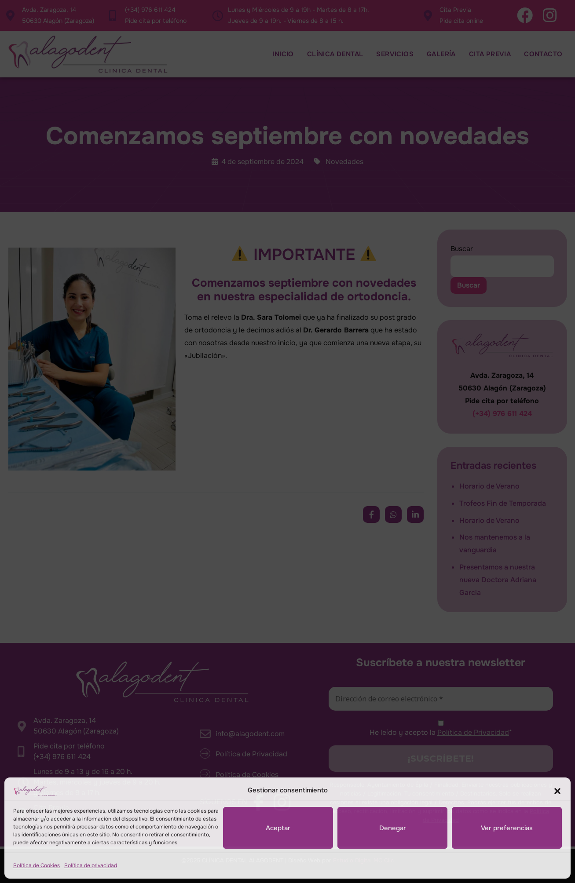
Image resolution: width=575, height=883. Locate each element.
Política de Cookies (36, 865)
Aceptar (278, 828)
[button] (557, 790)
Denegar (392, 828)
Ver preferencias (507, 828)
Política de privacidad (90, 865)
